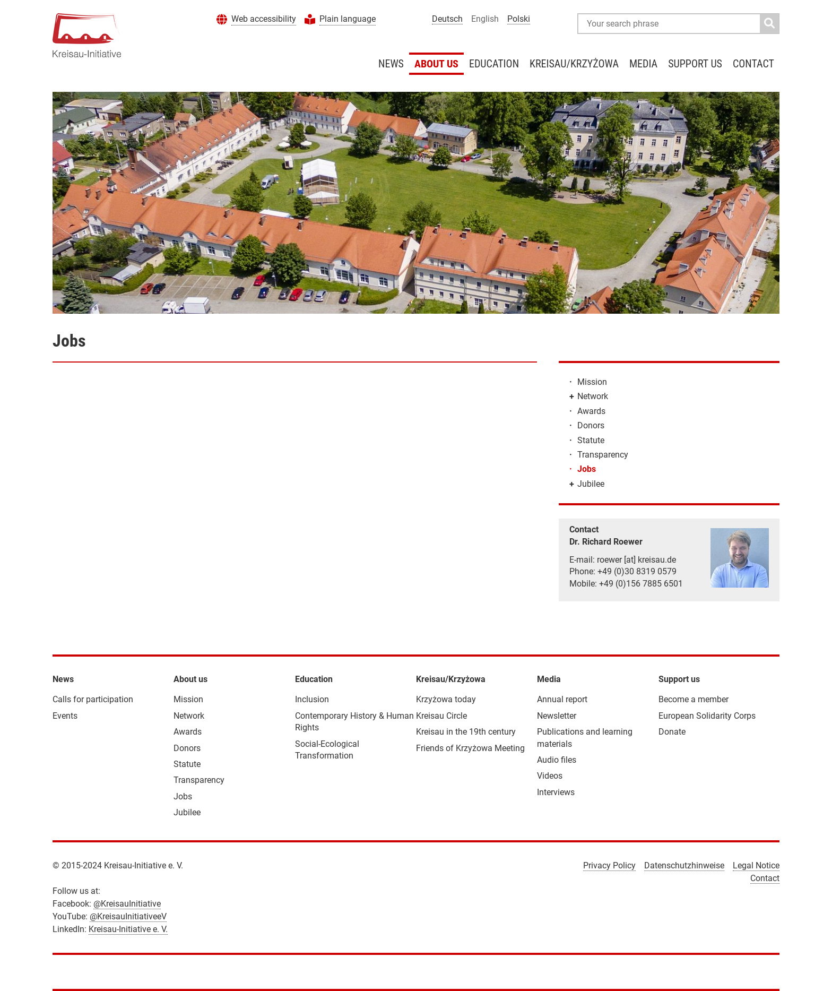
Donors (590, 425)
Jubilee (590, 484)
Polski (518, 19)
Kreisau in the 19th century (466, 732)
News (391, 63)
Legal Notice (756, 865)
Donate (672, 732)
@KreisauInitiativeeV (128, 916)
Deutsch (447, 19)
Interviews (556, 792)
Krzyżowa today (446, 699)
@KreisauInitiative (127, 904)
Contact (753, 63)
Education (494, 63)
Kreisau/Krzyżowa (574, 63)
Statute (590, 440)
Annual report (562, 699)
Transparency (602, 455)
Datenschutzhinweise (684, 865)
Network (592, 396)
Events (65, 716)
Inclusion (312, 699)
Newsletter (556, 716)
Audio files (556, 760)
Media (643, 63)
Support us (695, 63)
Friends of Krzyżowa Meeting (470, 748)
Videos (549, 776)
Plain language (347, 19)
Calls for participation (93, 699)
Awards (591, 411)
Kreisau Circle (441, 716)
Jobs (586, 469)
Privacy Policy (609, 865)
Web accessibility (263, 19)
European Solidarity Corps (707, 716)
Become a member (693, 699)
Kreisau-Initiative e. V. (128, 929)
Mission (592, 382)
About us (436, 63)
